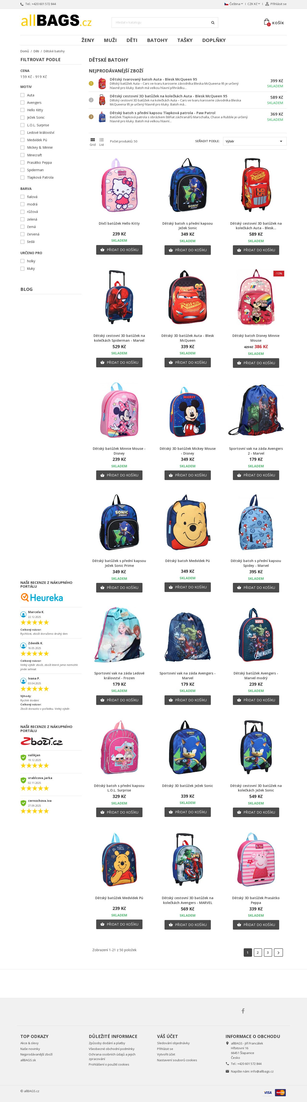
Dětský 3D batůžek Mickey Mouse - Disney (188, 451)
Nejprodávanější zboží (36, 1054)
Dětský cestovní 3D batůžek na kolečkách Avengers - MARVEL (187, 900)
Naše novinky (30, 1049)
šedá (31, 242)
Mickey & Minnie (40, 147)
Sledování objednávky (173, 1043)
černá (31, 227)
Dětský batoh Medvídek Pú (187, 560)
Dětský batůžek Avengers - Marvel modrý (256, 675)
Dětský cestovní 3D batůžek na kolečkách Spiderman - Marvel (119, 338)
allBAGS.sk (28, 1060)
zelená (32, 219)
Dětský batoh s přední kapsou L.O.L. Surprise (119, 788)
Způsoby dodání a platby (107, 1043)
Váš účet (167, 1036)
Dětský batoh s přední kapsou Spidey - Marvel (256, 563)
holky (31, 261)
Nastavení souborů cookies (177, 1060)
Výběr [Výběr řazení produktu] (255, 141)
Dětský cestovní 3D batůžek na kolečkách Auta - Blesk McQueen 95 (168, 96)
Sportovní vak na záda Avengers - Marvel (187, 675)
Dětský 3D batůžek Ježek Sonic (187, 785)
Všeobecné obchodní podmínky (112, 1049)
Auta (30, 95)
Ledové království (40, 132)
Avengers (34, 102)
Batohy (157, 40)
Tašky (185, 40)
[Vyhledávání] (165, 22)
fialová (32, 197)
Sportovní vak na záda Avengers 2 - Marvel (256, 451)
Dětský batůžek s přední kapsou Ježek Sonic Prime (119, 563)
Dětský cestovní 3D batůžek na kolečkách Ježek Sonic (256, 788)
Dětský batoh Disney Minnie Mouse (255, 338)
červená (33, 234)
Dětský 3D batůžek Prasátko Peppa (256, 900)
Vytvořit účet (166, 1054)
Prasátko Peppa (39, 162)
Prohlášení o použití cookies (109, 1064)
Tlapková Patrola (40, 177)
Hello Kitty (35, 110)
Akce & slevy (29, 1043)
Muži (110, 40)
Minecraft (34, 155)
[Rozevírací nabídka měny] (254, 4)
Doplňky (214, 40)
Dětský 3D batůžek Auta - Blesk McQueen (187, 338)
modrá (32, 204)
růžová (32, 212)
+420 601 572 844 (44, 4)
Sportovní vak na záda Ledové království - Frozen (119, 675)
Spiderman (35, 170)
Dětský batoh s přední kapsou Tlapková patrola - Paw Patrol (162, 112)
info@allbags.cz (262, 1071)
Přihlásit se (165, 1049)
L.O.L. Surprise (38, 125)
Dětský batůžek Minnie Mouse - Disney (119, 451)
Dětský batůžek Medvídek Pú (119, 898)
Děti (131, 40)
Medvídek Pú (37, 140)
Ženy (88, 40)
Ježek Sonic (36, 117)
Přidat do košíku (119, 249)
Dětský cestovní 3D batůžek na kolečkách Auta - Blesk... (256, 225)
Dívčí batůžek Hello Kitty (119, 223)
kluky (31, 268)
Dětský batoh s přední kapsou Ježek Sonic (187, 225)
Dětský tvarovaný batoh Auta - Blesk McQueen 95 (153, 79)
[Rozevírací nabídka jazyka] (234, 4)
